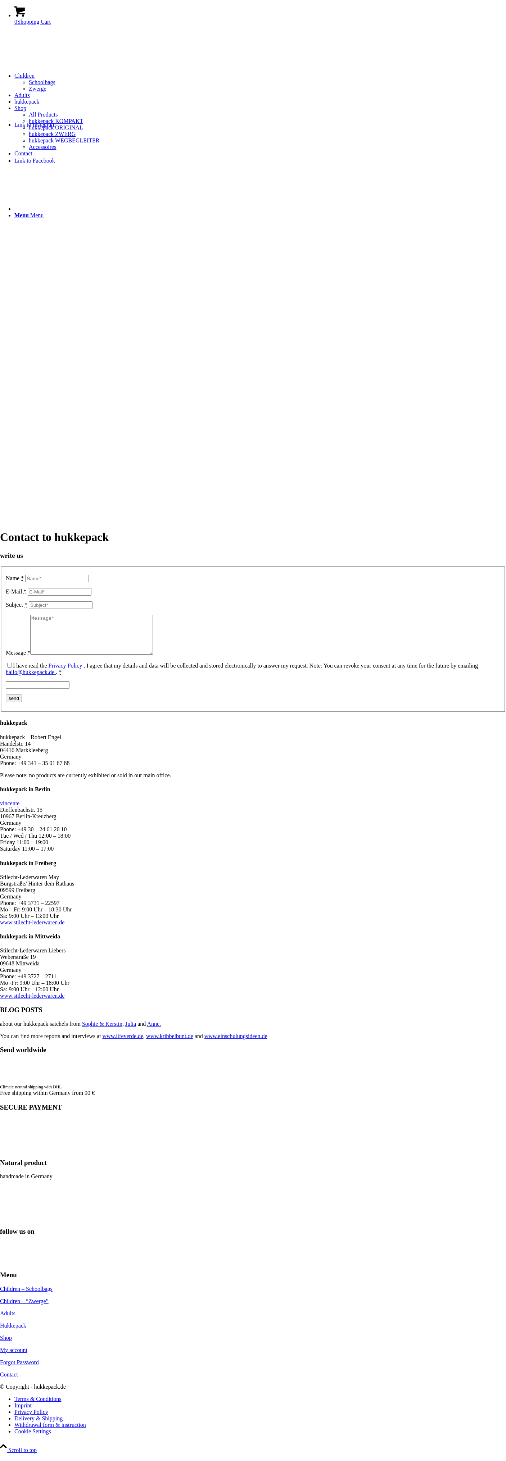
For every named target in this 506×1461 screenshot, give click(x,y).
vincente (9, 811)
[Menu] (29, 215)
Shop (6, 1345)
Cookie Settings (32, 1439)
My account (13, 1358)
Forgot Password (19, 1370)
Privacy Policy (66, 673)
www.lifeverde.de (123, 1044)
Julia (130, 1031)
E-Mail (16, 591)
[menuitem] (260, 82)
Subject (16, 605)
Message (18, 660)
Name (15, 578)
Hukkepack (13, 1333)
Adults (7, 1321)
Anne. (154, 1031)
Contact (9, 1382)
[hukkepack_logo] (108, 83)
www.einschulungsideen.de (235, 1044)
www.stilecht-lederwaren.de (32, 930)
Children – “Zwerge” (24, 1309)
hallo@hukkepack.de (31, 680)
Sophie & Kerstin (102, 1031)
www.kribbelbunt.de (169, 1044)
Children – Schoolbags (26, 1296)
